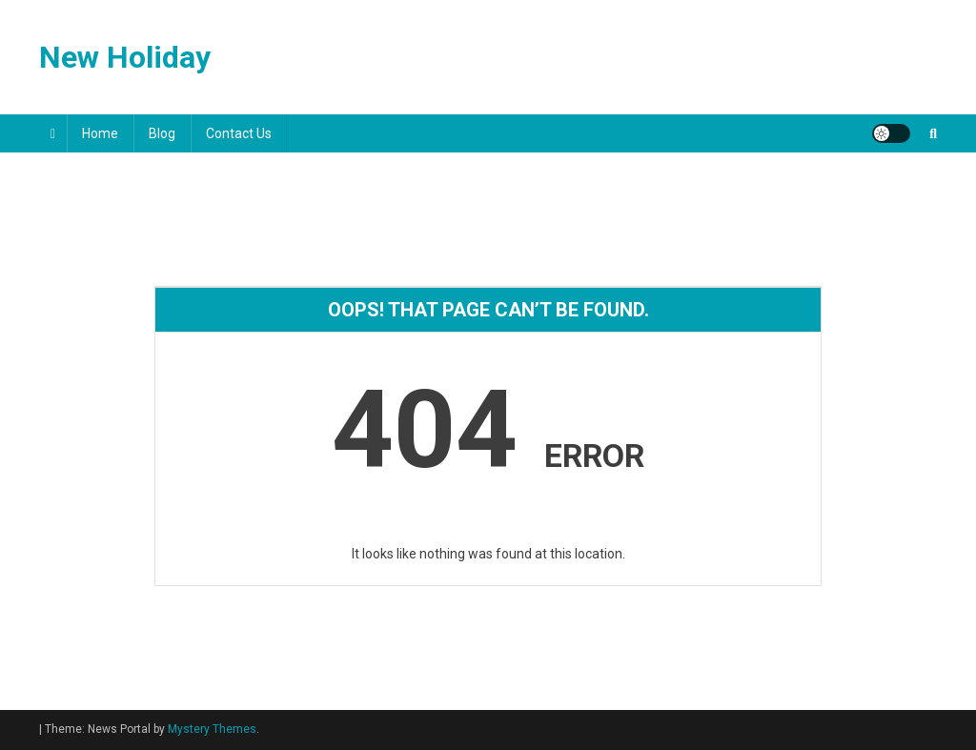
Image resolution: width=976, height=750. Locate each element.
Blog (162, 133)
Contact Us (239, 133)
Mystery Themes (212, 729)
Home (100, 133)
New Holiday (125, 57)
